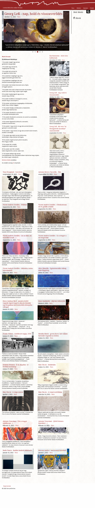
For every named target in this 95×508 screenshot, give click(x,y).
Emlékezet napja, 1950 (22, 335)
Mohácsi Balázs (6, 160)
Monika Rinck (43, 335)
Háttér (79, 8)
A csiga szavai (17, 401)
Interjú (85, 8)
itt (13, 163)
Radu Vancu (7, 466)
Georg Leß (53, 93)
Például (24, 205)
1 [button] (33, 52)
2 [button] (35, 52)
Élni (59, 172)
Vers (73, 8)
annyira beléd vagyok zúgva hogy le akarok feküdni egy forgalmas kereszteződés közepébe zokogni (17, 306)
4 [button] (40, 52)
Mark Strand (6, 56)
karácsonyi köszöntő (58, 466)
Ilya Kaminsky (14, 14)
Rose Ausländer (44, 303)
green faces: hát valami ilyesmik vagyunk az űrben (52, 336)
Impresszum (7, 504)
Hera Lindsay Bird (10, 303)
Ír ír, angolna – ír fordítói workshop (16, 369)
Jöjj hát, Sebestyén (58, 303)
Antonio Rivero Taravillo (47, 172)
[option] (35, 31)
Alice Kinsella (43, 270)
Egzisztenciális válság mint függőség (52, 271)
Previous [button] (4, 30)
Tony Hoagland (8, 172)
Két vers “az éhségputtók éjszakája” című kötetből (57, 128)
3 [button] (37, 52)
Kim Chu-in (42, 368)
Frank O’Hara (8, 335)
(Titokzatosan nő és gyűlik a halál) (52, 206)
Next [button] (66, 30)
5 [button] (42, 52)
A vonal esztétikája (55, 401)
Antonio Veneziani (9, 434)
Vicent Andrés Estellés (11, 205)
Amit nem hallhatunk (43, 14)
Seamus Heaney (9, 368)
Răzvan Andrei (43, 466)
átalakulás (52, 368)
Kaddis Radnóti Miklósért (22, 466)
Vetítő (92, 8)
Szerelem (18, 172)
